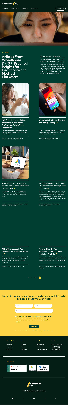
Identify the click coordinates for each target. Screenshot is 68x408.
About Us (33, 8)
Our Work (5, 8)
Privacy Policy (39, 330)
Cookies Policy (40, 347)
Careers (24, 347)
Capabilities (14, 8)
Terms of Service (47, 330)
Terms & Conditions (42, 349)
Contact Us (60, 8)
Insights (24, 8)
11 (35, 278)
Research (24, 349)
